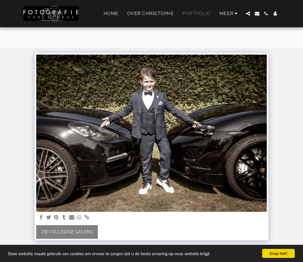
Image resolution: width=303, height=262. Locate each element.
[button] (248, 13)
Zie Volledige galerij (67, 231)
